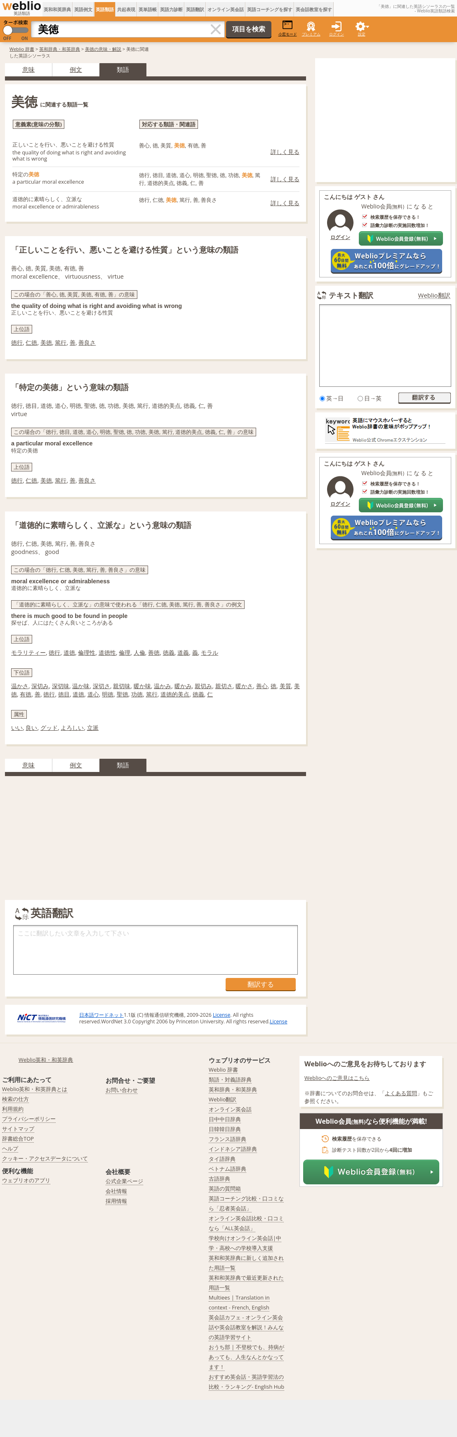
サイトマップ (18, 1128)
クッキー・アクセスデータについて (45, 1158)
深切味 (60, 686)
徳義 (168, 652)
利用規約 (13, 1109)
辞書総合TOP (18, 1138)
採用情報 (116, 1201)
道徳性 (107, 652)
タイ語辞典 (222, 1158)
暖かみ (183, 686)
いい (17, 728)
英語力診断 (171, 9)
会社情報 (116, 1191)
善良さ (87, 342)
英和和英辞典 (57, 9)
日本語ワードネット (101, 1014)
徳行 (17, 342)
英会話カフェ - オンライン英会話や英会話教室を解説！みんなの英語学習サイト (246, 1327)
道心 (93, 694)
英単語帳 (148, 9)
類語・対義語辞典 (230, 1079)
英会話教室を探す (314, 9)
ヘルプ (10, 1148)
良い (31, 728)
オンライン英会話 (225, 9)
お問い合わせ (122, 1090)
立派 (93, 728)
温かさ (19, 686)
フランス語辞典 (227, 1139)
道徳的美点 (174, 694)
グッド (49, 728)
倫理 (124, 652)
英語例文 (83, 9)
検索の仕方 (15, 1099)
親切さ (224, 686)
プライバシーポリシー (29, 1118)
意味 (28, 69)
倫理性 (86, 652)
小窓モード (287, 28)
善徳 (154, 652)
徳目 (64, 694)
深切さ (101, 686)
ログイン (336, 34)
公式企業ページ (124, 1181)
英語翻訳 (195, 9)
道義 (183, 652)
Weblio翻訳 (434, 295)
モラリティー (28, 652)
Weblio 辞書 (21, 49)
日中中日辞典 (225, 1119)
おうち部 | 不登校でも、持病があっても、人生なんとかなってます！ (246, 1357)
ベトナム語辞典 (227, 1168)
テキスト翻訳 (351, 295)
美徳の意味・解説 (103, 49)
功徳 (137, 694)
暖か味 (142, 686)
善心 (262, 686)
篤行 (60, 342)
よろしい (72, 728)
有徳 (25, 694)
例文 (76, 69)
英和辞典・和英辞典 (59, 49)
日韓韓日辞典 (225, 1129)
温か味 (81, 686)
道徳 (69, 652)
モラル (209, 652)
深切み (40, 686)
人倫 (139, 652)
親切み (203, 686)
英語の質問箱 (225, 1188)
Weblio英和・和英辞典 (46, 1059)
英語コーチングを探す (269, 9)
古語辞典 (219, 1178)
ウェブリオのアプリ (26, 1180)
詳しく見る (285, 152)
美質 (285, 686)
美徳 (46, 342)
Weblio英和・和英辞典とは (35, 1089)
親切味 (121, 686)
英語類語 (105, 9)
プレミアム (311, 34)
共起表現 (126, 9)
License (221, 1014)
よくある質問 (401, 1093)
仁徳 (31, 342)
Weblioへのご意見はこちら (337, 1078)
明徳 (107, 694)
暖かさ (244, 686)
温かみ (162, 686)
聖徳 (122, 694)
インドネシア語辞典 (233, 1149)
